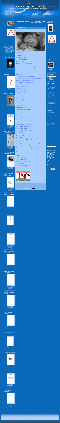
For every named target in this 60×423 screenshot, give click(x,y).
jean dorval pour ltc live (50, 154)
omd (48, 163)
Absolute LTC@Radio (51, 112)
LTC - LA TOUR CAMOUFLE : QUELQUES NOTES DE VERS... (33, 6)
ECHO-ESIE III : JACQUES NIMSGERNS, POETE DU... (52, 96)
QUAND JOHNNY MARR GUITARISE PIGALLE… (51, 86)
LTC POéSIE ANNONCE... (52, 106)
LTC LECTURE (50, 119)
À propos (52, 45)
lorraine (49, 157)
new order (49, 163)
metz (52, 162)
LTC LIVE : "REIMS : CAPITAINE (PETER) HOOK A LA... (51, 93)
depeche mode (51, 160)
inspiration (23, 188)
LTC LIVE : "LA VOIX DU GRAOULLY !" (51, 121)
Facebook (29, 188)
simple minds (51, 152)
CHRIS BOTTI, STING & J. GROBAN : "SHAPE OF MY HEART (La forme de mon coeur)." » (38, 22)
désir (20, 188)
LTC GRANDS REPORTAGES (50, 116)
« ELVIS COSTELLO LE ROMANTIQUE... (23, 21)
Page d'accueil (32, 21)
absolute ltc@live (49, 156)
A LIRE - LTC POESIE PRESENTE (51, 124)
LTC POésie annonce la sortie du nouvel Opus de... (52, 88)
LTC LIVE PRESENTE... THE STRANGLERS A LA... (51, 100)
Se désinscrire (51, 78)
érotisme (18, 188)
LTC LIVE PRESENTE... (51, 102)
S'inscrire (52, 77)
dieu (25, 188)
